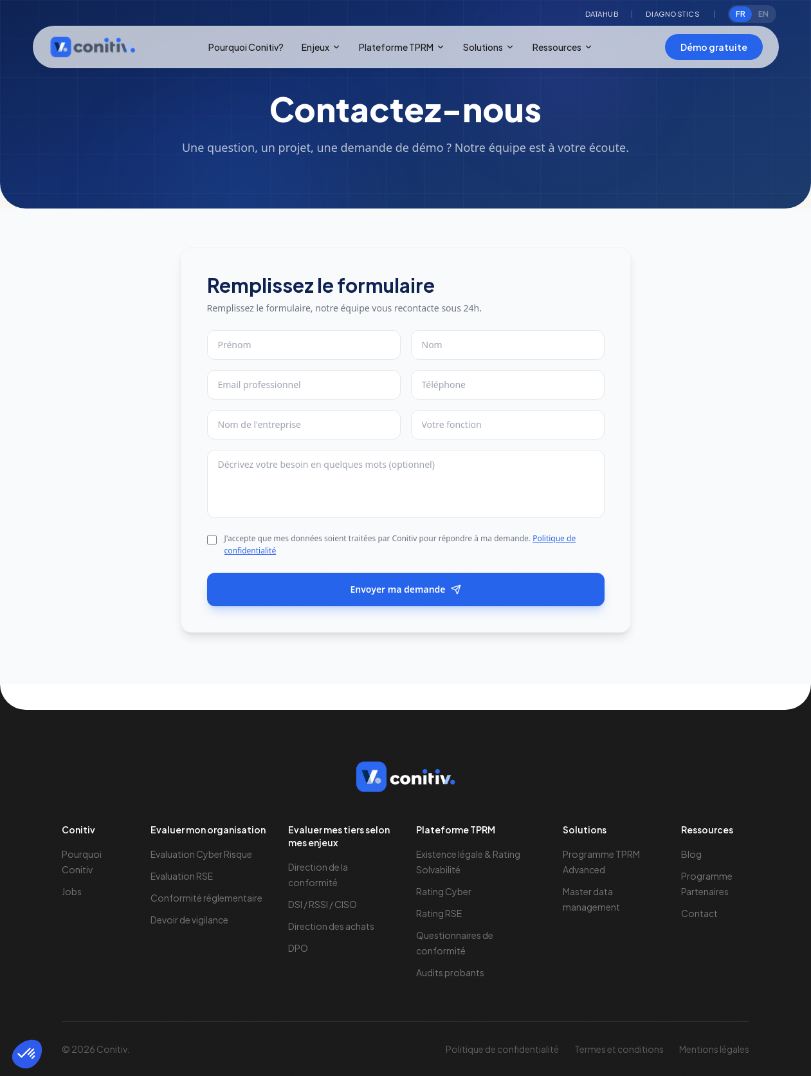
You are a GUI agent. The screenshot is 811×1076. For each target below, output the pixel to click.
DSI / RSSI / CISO (322, 904)
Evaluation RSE (181, 876)
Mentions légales (714, 1049)
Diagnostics (673, 14)
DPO (298, 948)
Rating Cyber (443, 891)
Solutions (489, 47)
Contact (699, 913)
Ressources (563, 47)
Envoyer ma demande (405, 589)
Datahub (602, 14)
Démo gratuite (713, 47)
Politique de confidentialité (502, 1049)
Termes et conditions (619, 1049)
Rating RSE (439, 913)
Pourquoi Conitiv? (246, 47)
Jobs (72, 891)
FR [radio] (740, 14)
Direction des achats (331, 926)
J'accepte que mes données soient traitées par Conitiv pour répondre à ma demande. (400, 545)
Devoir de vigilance (189, 919)
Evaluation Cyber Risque (201, 854)
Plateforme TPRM (402, 47)
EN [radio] (763, 14)
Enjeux (321, 47)
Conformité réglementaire (206, 898)
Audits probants (450, 972)
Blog (691, 854)
